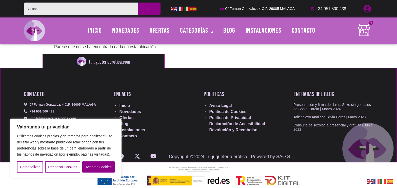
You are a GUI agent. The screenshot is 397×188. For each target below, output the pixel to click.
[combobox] (81, 9)
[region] (66, 148)
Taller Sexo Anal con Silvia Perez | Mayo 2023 (329, 117)
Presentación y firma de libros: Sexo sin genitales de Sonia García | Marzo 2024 (332, 107)
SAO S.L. (285, 156)
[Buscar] (149, 9)
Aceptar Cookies (99, 167)
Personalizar (30, 167)
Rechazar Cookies (62, 167)
